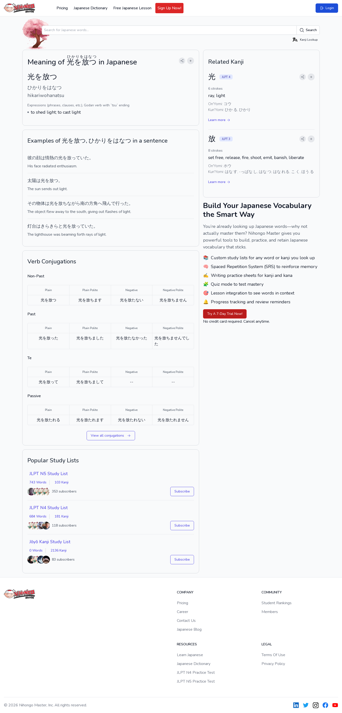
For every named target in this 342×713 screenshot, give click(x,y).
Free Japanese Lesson (132, 8)
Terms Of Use (273, 655)
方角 (93, 203)
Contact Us (186, 620)
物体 (40, 203)
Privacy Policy (273, 663)
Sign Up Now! (169, 8)
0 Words (36, 550)
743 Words (37, 482)
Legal (267, 644)
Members (270, 612)
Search (308, 30)
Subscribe (182, 491)
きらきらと (52, 226)
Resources (187, 644)
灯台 (31, 226)
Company (185, 592)
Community (272, 592)
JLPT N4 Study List (48, 508)
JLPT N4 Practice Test (196, 672)
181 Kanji (61, 516)
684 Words (37, 516)
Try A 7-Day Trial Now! (224, 313)
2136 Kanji (59, 550)
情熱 (49, 158)
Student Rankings (277, 603)
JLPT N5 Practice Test (196, 681)
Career (182, 612)
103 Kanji (61, 482)
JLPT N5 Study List (48, 474)
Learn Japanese (190, 655)
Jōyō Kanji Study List (49, 542)
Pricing (62, 8)
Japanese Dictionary (90, 8)
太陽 (31, 181)
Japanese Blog (189, 629)
